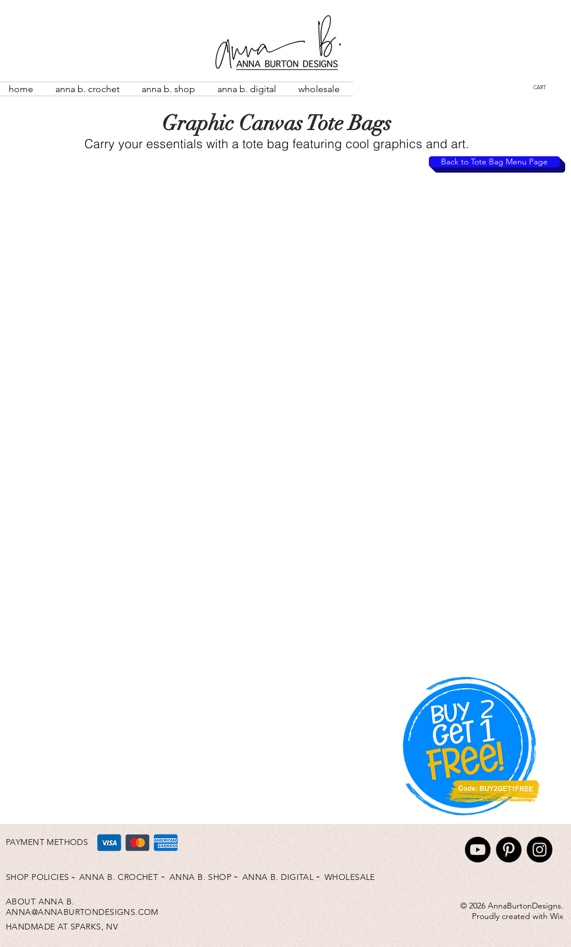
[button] (549, 87)
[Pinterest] (508, 849)
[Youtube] (478, 849)
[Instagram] (539, 849)
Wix (556, 916)
